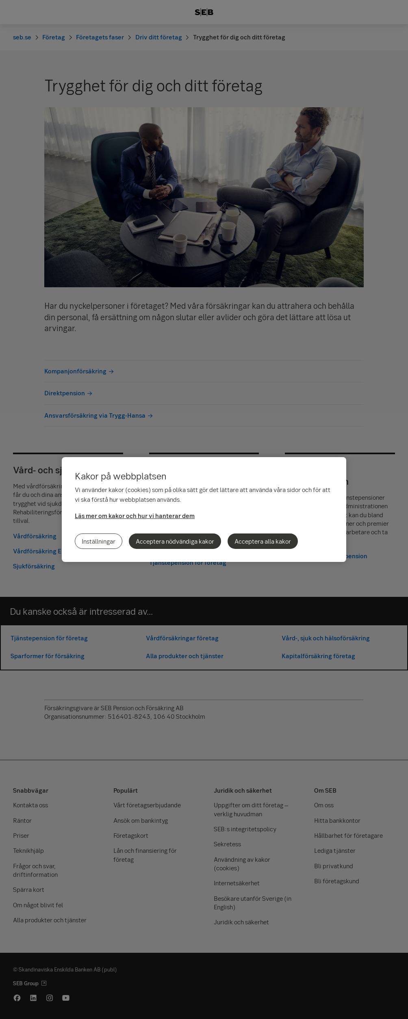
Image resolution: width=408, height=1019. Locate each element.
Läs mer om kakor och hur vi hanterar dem (135, 516)
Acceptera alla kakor (262, 541)
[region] (204, 509)
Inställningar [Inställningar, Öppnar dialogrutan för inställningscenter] (98, 541)
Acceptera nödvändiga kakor (175, 541)
